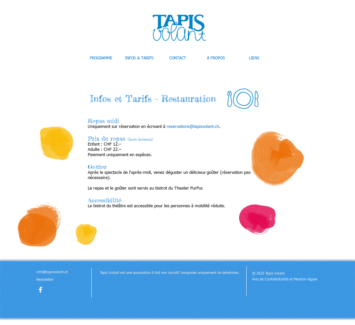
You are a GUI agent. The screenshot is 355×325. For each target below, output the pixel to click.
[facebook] (40, 290)
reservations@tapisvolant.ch (193, 127)
